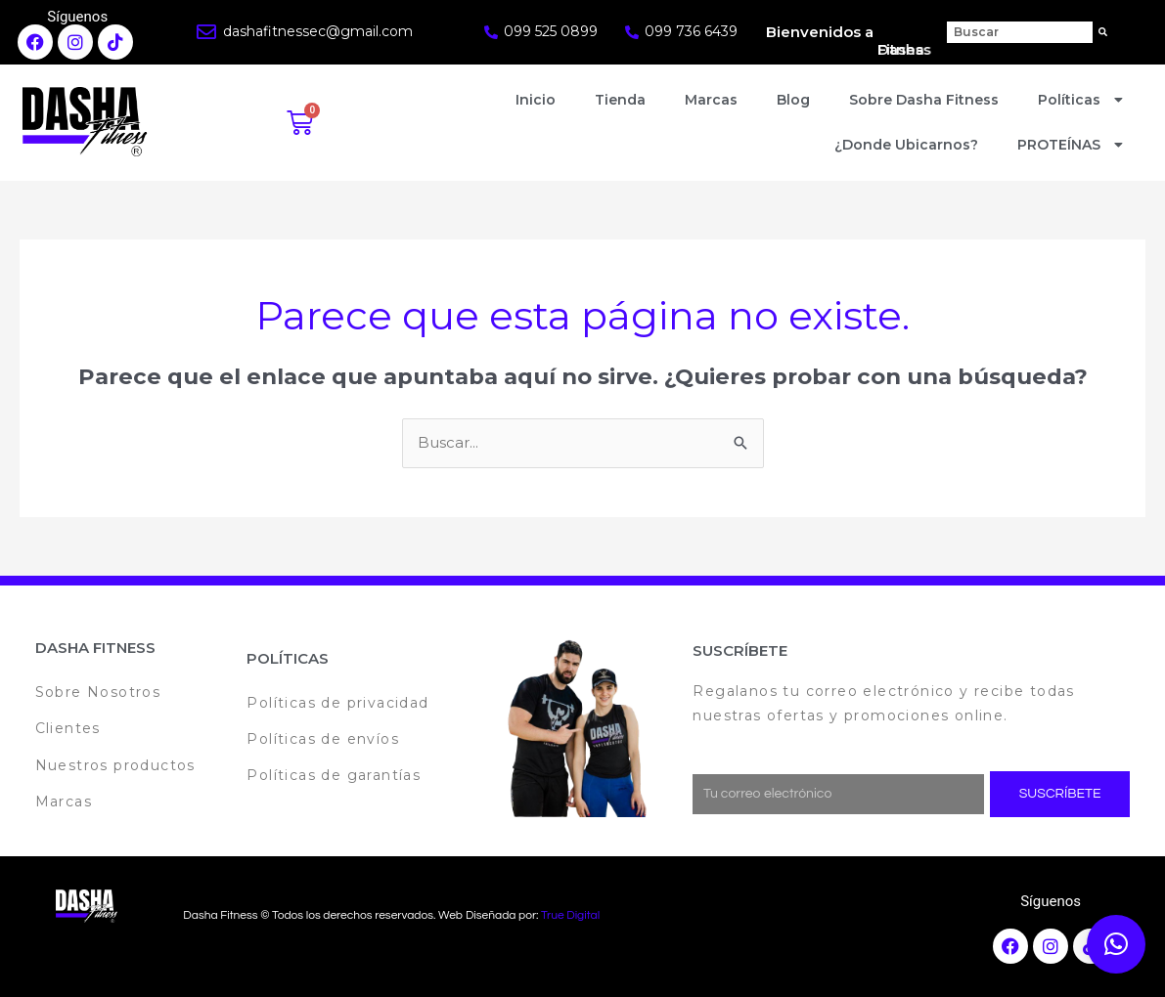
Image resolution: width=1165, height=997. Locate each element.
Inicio (535, 99)
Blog (793, 99)
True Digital (570, 915)
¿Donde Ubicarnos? (906, 144)
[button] (1116, 944)
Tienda (620, 99)
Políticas (1083, 99)
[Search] (1103, 32)
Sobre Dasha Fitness (924, 99)
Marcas (711, 99)
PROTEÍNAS (1072, 144)
